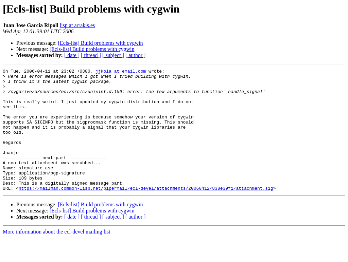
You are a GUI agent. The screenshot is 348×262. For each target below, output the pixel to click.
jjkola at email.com (120, 72)
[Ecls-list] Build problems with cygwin (100, 43)
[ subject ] (113, 55)
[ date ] (72, 55)
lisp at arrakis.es (77, 25)
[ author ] (135, 55)
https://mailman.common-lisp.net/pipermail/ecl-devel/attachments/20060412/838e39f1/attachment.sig (146, 212)
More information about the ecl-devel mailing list (56, 256)
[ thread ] (91, 55)
